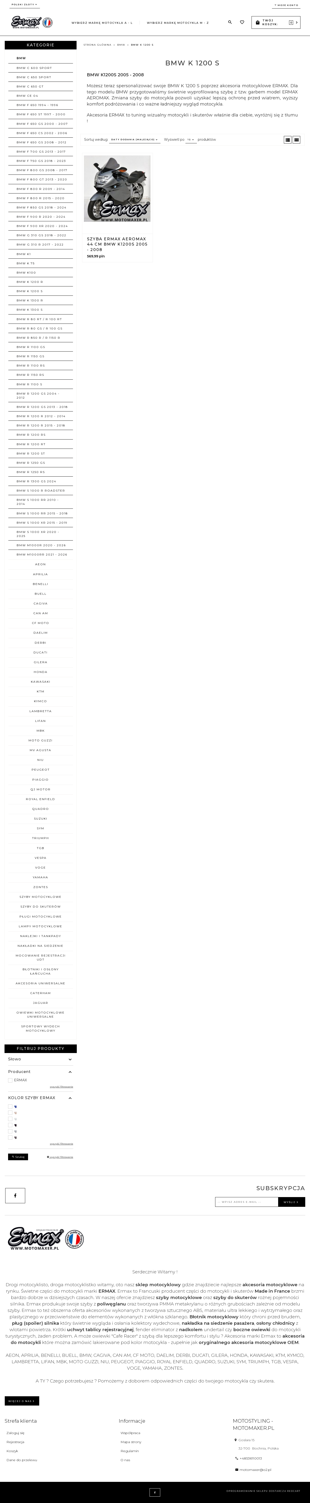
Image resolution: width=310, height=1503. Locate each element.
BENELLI (40, 584)
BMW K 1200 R (30, 282)
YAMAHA (40, 877)
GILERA (41, 662)
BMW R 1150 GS (30, 356)
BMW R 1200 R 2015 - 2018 (41, 425)
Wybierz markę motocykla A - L (102, 22)
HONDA (41, 672)
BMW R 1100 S (29, 384)
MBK (41, 730)
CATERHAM (40, 993)
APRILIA (40, 574)
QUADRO (40, 809)
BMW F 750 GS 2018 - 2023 (41, 161)
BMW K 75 (26, 263)
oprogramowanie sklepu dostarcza (256, 1491)
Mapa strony (131, 1442)
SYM (40, 828)
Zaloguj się (15, 1433)
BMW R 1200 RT (31, 444)
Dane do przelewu (21, 1460)
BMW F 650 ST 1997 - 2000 (41, 114)
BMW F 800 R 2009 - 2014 (41, 189)
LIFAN (40, 721)
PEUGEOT (41, 769)
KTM (40, 691)
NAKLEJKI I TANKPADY (40, 936)
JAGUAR (40, 1003)
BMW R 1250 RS (31, 472)
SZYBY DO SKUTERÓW (40, 906)
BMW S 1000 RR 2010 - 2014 (38, 502)
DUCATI (41, 652)
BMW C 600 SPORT (34, 68)
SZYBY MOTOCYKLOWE (40, 897)
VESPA (41, 858)
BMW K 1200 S (30, 291)
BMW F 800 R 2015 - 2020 (41, 198)
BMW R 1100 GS (31, 347)
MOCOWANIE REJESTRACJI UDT (41, 957)
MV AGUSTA (40, 750)
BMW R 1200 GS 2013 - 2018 (42, 407)
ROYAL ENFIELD (40, 799)
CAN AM (40, 613)
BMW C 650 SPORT (34, 77)
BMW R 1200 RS (31, 434)
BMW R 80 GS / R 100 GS (40, 328)
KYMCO (40, 701)
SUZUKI (40, 818)
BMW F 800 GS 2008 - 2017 (42, 170)
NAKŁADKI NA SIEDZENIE (40, 945)
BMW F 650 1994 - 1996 (37, 105)
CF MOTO (40, 623)
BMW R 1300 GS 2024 (36, 481)
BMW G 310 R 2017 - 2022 (40, 244)
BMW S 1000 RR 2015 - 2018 (42, 513)
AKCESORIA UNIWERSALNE (40, 983)
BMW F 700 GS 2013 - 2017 (41, 151)
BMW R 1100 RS (31, 365)
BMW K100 (26, 272)
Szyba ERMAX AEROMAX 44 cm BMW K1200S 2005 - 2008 (117, 244)
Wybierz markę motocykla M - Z (178, 22)
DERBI (40, 642)
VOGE (40, 867)
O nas (125, 1460)
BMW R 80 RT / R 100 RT (39, 319)
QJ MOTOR (40, 789)
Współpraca (130, 1433)
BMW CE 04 (27, 95)
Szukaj (18, 1157)
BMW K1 (24, 254)
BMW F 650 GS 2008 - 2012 (42, 142)
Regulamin (130, 1451)
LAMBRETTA (40, 711)
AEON (40, 564)
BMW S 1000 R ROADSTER (41, 490)
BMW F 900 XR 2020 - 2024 (42, 226)
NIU (40, 760)
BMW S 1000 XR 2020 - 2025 (38, 534)
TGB (40, 848)
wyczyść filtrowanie (61, 1086)
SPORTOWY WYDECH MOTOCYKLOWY (40, 1028)
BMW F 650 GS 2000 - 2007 (42, 124)
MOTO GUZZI (41, 740)
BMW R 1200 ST (31, 453)
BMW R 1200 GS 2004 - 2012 (38, 395)
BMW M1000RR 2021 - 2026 (42, 554)
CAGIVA (41, 603)
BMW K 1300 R (30, 300)
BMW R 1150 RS (30, 375)
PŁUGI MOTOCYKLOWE (40, 916)
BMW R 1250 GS (31, 462)
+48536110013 (248, 1458)
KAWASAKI (40, 681)
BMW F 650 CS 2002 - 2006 (42, 133)
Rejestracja (15, 1442)
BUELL (41, 593)
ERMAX (20, 1080)
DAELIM (41, 632)
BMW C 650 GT (30, 86)
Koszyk (12, 1451)
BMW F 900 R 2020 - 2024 (41, 216)
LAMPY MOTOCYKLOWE (40, 926)
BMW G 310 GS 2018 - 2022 (41, 235)
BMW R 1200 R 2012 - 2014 (41, 416)
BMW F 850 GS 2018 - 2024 (42, 207)
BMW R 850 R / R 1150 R (38, 337)
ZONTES (40, 887)
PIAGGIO (40, 779)
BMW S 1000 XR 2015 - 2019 (42, 522)
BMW (21, 58)
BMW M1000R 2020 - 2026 (41, 545)
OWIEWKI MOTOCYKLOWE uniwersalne (40, 1014)
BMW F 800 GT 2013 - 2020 (42, 179)
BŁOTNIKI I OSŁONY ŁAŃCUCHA (41, 971)
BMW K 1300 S (30, 309)
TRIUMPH (40, 838)
